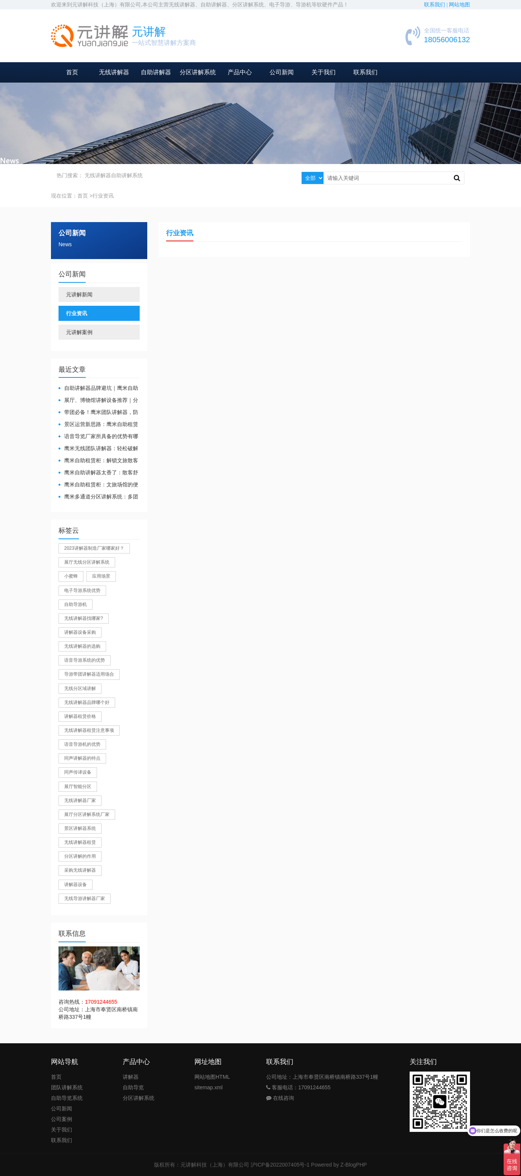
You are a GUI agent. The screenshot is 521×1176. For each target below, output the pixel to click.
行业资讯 (76, 313)
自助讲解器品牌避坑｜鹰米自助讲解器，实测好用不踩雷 (98, 388)
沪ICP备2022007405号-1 (280, 1165)
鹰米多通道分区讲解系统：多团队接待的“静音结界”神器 (98, 497)
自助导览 (133, 1087)
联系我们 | (436, 5)
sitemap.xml (208, 1087)
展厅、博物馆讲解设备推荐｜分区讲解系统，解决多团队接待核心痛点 (98, 400)
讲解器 (131, 1077)
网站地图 (459, 5)
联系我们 (365, 72)
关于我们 (323, 72)
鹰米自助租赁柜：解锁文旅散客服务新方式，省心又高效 (98, 461)
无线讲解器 (114, 72)
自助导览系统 (67, 1098)
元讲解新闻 (79, 294)
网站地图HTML (212, 1077)
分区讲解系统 (198, 72)
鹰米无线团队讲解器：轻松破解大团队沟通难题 (98, 448)
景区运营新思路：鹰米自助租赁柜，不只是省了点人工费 (98, 424)
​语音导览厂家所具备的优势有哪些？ (98, 436)
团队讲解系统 (67, 1087)
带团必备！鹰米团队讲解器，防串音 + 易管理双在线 (98, 412)
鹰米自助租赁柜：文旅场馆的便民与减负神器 (98, 485)
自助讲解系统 (127, 175)
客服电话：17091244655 (298, 1087)
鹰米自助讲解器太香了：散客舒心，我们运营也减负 (98, 473)
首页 (72, 72)
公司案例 (61, 1119)
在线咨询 (280, 1098)
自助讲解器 (156, 72)
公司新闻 (282, 72)
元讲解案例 (79, 332)
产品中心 (240, 72)
